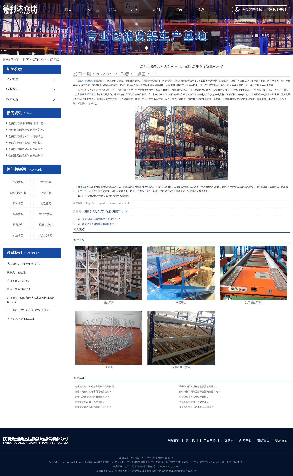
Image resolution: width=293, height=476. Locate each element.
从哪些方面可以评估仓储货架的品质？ (198, 386)
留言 (178, 9)
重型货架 (45, 182)
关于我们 (192, 440)
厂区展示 (227, 440)
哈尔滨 (171, 466)
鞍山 (178, 466)
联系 (201, 9)
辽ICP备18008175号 (200, 462)
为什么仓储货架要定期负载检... (26, 129)
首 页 (26, 59)
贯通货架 (45, 203)
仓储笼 (109, 367)
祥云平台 (226, 462)
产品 (112, 9)
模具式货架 (45, 224)
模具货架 (18, 214)
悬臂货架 (18, 224)
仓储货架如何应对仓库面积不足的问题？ (95, 386)
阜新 (165, 466)
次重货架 (18, 235)
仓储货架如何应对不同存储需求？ (196, 407)
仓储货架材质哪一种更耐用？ (194, 402)
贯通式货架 (45, 214)
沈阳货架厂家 (18, 192)
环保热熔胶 (165, 471)
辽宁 (155, 466)
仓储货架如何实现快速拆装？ (25, 142)
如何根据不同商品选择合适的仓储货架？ (199, 391)
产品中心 (209, 440)
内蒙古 (148, 466)
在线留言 (263, 440)
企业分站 (123, 457)
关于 (90, 9)
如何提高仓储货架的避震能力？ (98, 224)
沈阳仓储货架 (92, 211)
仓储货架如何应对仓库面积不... (26, 155)
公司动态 (12, 79)
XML (148, 457)
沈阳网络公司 (125, 471)
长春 (137, 466)
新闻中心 (38, 59)
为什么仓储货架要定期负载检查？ (92, 396)
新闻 (156, 9)
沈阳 (127, 466)
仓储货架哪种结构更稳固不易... (26, 123)
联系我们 (281, 440)
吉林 (160, 466)
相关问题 (53, 59)
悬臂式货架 (45, 235)
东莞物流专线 (178, 471)
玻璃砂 (155, 471)
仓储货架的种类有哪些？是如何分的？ (101, 219)
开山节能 (147, 471)
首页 (68, 9)
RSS (143, 457)
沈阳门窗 (113, 471)
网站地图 (135, 457)
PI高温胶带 (191, 471)
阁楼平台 (181, 302)
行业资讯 (12, 89)
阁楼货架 (18, 182)
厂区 (134, 9)
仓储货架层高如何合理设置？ (25, 149)
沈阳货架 (105, 211)
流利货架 (18, 203)
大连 (132, 466)
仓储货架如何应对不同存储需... (26, 136)
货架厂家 (45, 192)
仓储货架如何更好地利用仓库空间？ (93, 391)
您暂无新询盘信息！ (163, 457)
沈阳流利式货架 (181, 367)
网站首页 (174, 440)
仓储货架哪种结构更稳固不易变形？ (93, 407)
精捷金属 (137, 471)
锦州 (142, 466)
